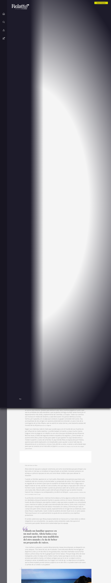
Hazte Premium (101, 3)
